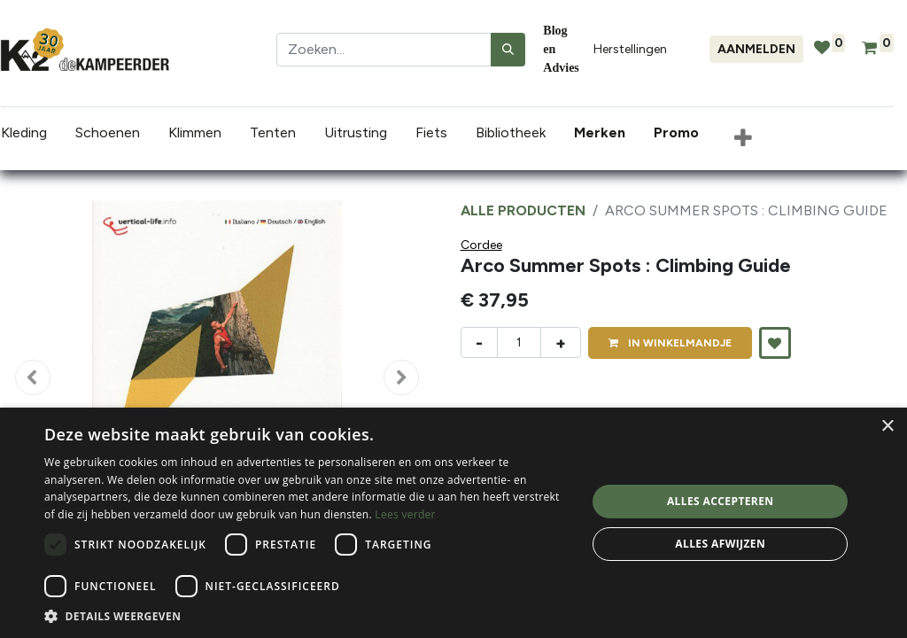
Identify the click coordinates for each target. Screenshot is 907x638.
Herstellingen (630, 49)
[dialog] (453, 523)
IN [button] (670, 343)
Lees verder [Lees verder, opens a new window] (405, 514)
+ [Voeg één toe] (560, 343)
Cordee (481, 245)
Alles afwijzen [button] (720, 543)
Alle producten (523, 210)
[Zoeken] (508, 49)
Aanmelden (756, 49)
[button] (742, 139)
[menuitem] (602, 133)
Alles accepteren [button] (720, 501)
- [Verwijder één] (479, 343)
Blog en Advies (560, 49)
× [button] (887, 426)
